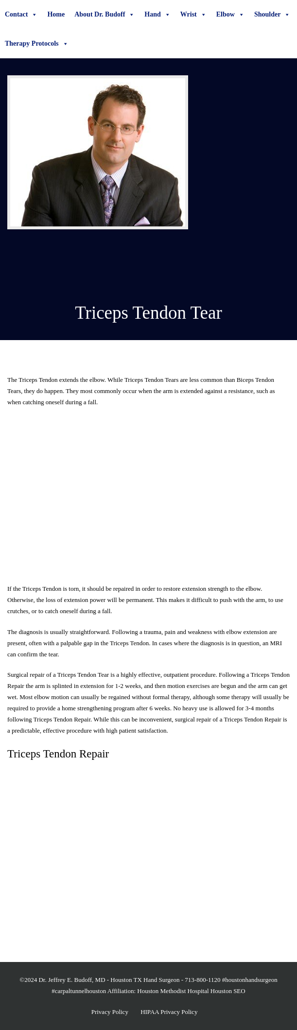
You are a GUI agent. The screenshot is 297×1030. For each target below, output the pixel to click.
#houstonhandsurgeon (250, 979)
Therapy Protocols (37, 43)
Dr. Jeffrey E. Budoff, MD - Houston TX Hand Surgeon (108, 979)
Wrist (193, 14)
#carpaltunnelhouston (79, 991)
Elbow (230, 14)
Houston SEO (227, 991)
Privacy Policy (109, 1011)
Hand (157, 14)
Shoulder (272, 14)
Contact (21, 14)
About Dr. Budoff (104, 14)
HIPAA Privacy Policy (168, 1011)
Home (56, 14)
